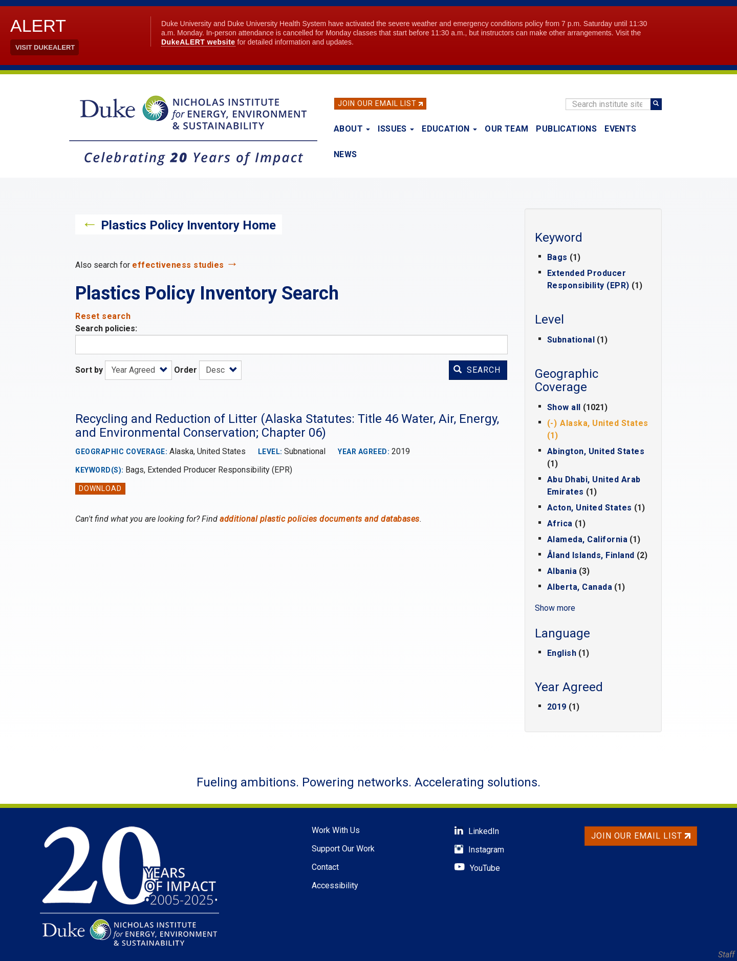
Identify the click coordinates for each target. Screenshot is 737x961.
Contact (325, 867)
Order (185, 370)
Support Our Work (343, 848)
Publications (566, 129)
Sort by (89, 370)
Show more (555, 608)
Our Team (506, 129)
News (345, 154)
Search (477, 370)
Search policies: (106, 328)
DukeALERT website (198, 42)
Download (100, 488)
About (352, 129)
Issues (396, 129)
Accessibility (335, 885)
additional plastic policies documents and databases (320, 519)
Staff (726, 954)
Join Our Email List (377, 103)
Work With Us (336, 830)
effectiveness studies (178, 265)
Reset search (103, 316)
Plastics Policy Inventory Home (188, 225)
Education (449, 129)
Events (620, 129)
